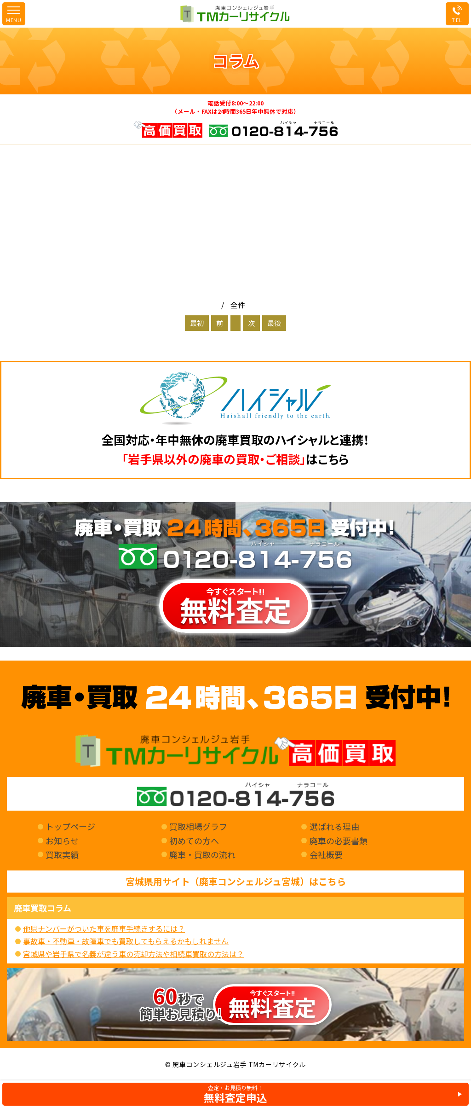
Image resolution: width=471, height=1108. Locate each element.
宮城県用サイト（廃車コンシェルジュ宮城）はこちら (236, 881)
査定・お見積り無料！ (235, 1094)
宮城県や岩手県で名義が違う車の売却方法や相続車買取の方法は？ (133, 954)
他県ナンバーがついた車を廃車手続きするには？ (104, 928)
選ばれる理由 (334, 826)
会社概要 (326, 854)
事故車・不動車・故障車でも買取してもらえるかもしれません (126, 941)
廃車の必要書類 (339, 841)
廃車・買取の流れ (202, 854)
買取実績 (62, 854)
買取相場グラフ (198, 826)
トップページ (70, 826)
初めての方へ (194, 841)
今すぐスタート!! (235, 607)
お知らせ (62, 841)
